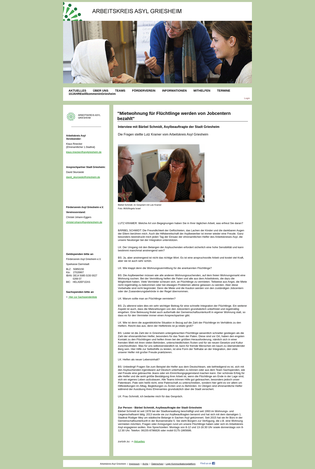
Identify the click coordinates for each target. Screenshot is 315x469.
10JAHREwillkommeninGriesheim (92, 93)
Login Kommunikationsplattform (180, 464)
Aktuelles (139, 441)
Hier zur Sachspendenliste (82, 297)
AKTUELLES (77, 90)
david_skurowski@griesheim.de (83, 177)
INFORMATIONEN (174, 90)
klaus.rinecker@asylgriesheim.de (83, 152)
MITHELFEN (201, 90)
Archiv (145, 464)
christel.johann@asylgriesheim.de (84, 222)
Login (247, 98)
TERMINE (223, 90)
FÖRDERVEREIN (143, 90)
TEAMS (120, 90)
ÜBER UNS (100, 90)
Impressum (134, 464)
